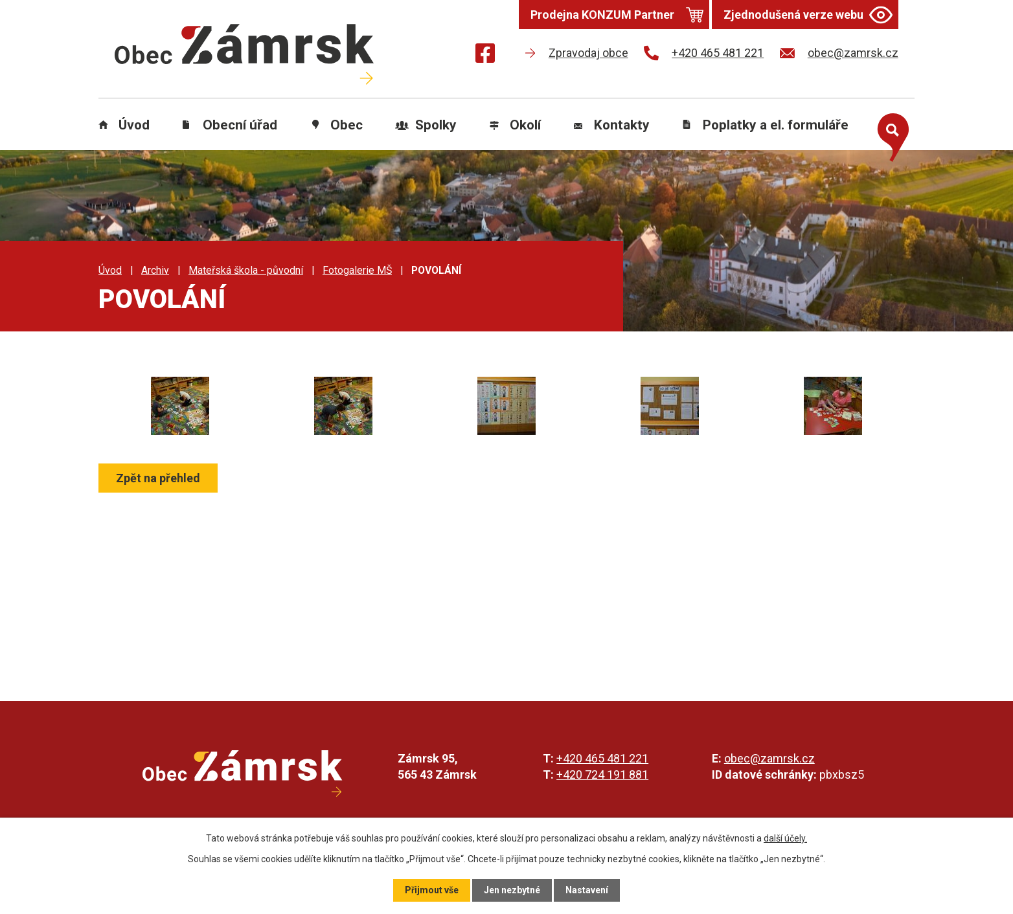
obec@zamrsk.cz (769, 758)
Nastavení (586, 890)
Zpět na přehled (158, 478)
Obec (346, 125)
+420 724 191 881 (602, 774)
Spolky (436, 125)
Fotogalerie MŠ (357, 270)
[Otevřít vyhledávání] (890, 134)
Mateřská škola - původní (245, 270)
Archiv (155, 270)
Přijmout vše (432, 890)
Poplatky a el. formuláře (775, 125)
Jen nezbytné (512, 890)
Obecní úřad (240, 125)
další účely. (785, 838)
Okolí (525, 125)
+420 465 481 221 (602, 758)
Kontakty (622, 125)
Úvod (134, 125)
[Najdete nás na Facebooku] (485, 55)
